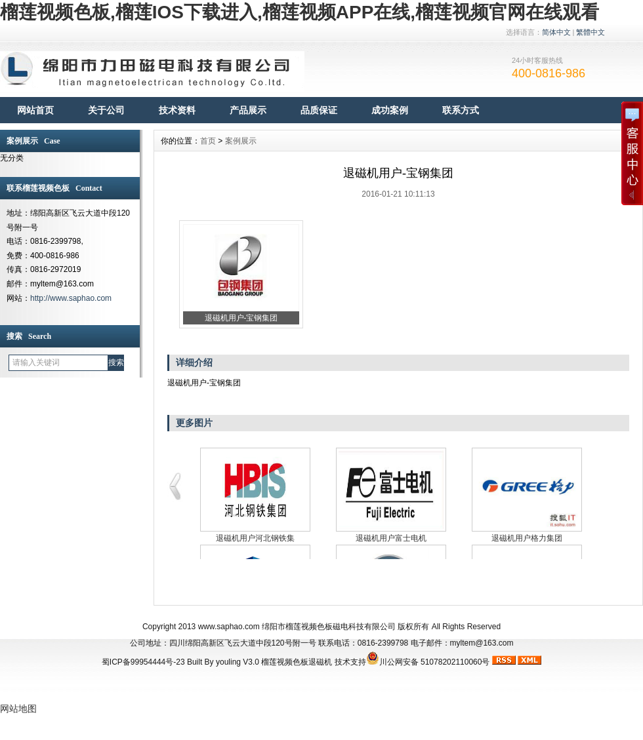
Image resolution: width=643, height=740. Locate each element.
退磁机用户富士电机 (391, 538)
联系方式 (460, 110)
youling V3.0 (237, 662)
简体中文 (556, 32)
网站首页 (35, 110)
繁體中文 (590, 32)
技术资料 (177, 110)
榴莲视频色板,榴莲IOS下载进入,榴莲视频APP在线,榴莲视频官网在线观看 (299, 12)
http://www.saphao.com (71, 298)
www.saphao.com (229, 626)
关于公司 (106, 110)
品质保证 (319, 110)
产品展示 (248, 110)
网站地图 (18, 708)
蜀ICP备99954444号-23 (143, 662)
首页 (208, 141)
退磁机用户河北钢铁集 (255, 538)
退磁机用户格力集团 (526, 538)
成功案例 (389, 110)
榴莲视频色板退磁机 (296, 662)
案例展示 (241, 141)
